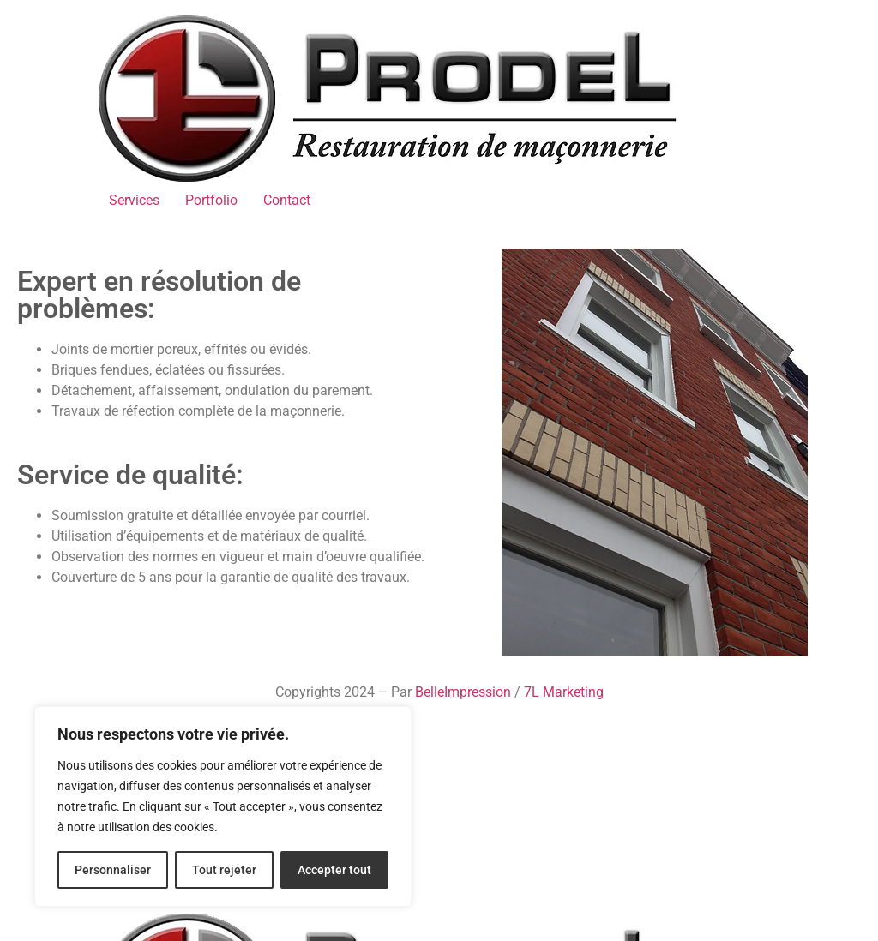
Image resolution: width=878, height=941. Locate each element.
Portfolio (211, 200)
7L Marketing (564, 692)
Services (134, 200)
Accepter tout (334, 870)
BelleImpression (463, 692)
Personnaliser (113, 870)
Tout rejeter (224, 870)
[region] (223, 806)
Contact (286, 200)
